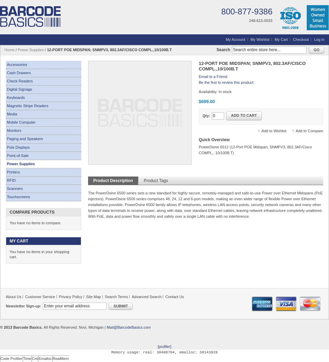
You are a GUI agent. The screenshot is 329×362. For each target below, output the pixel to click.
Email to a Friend (213, 77)
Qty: (206, 116)
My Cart (281, 39)
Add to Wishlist (274, 131)
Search (223, 49)
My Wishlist (260, 39)
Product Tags (156, 180)
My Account (235, 39)
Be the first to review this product (226, 82)
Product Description (113, 180)
